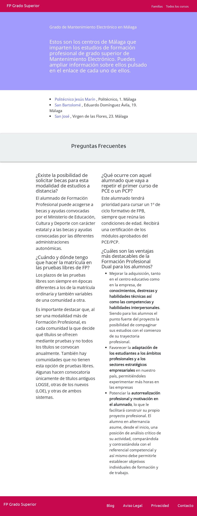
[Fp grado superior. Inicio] (24, 6)
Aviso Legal (132, 505)
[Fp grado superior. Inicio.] (21, 504)
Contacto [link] (185, 505)
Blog (110, 505)
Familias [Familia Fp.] (157, 6)
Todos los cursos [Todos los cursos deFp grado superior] (177, 6)
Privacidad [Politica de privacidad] (160, 505)
